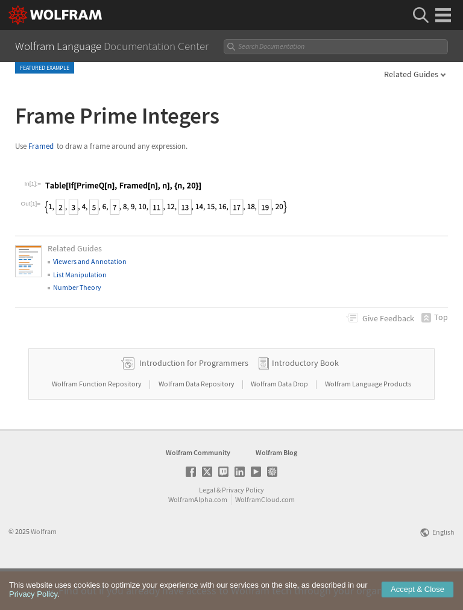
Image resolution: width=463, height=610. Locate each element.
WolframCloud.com (265, 537)
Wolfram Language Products (368, 421)
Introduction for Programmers (193, 400)
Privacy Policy (243, 527)
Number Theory (77, 287)
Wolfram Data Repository (197, 421)
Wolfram (44, 569)
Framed (41, 146)
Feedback (388, 318)
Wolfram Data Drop (280, 421)
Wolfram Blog (276, 490)
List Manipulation (80, 274)
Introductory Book (305, 400)
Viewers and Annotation (90, 261)
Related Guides (411, 74)
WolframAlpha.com (197, 537)
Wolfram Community (198, 490)
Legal (207, 527)
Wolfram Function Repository (97, 421)
